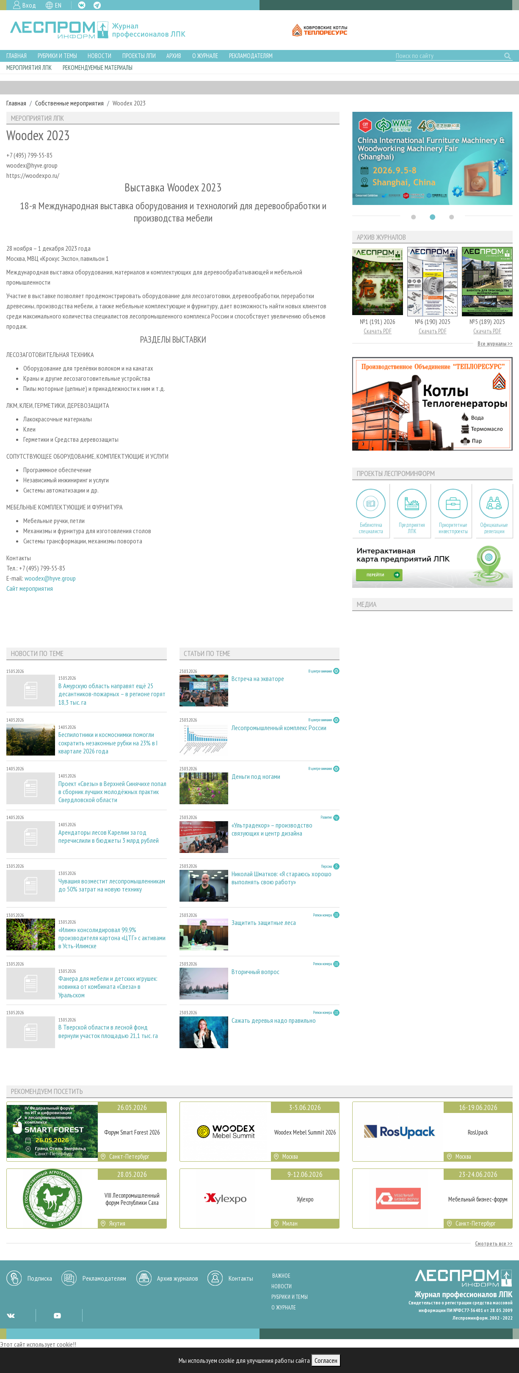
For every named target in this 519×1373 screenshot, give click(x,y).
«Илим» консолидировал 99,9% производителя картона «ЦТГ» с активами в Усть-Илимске (112, 938)
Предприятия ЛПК (412, 528)
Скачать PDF (378, 331)
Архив (173, 56)
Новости (99, 56)
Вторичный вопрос (255, 972)
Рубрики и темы (57, 56)
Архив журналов (177, 1278)
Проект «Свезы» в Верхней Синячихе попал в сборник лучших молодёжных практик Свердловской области (112, 792)
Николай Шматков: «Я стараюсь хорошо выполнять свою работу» (281, 878)
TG (97, 5)
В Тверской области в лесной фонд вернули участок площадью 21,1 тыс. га (108, 1031)
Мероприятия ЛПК (29, 68)
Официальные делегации (494, 528)
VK (82, 5)
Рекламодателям (251, 56)
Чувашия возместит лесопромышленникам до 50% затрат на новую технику (111, 885)
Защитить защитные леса (264, 923)
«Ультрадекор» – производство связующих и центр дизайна (272, 829)
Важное (281, 1275)
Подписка (40, 1278)
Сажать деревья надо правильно (274, 1020)
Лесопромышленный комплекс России (279, 728)
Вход (29, 5)
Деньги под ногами (256, 776)
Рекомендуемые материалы (98, 68)
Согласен (326, 1360)
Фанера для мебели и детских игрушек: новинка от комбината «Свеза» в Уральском (107, 986)
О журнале (205, 56)
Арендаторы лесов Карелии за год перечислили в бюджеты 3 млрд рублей (108, 836)
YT (57, 1315)
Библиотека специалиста (371, 528)
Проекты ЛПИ (139, 56)
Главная (16, 56)
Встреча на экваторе (258, 679)
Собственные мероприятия (69, 103)
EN (58, 5)
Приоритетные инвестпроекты (453, 528)
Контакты (241, 1278)
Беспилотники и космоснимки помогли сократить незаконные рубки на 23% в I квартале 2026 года (107, 743)
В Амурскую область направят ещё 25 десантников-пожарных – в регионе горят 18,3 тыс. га (112, 694)
